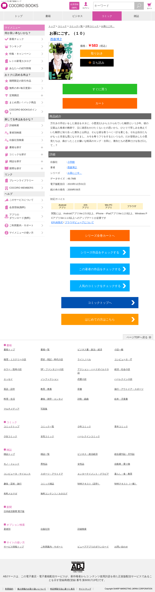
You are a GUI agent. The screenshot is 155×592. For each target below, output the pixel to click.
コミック (107, 16)
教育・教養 (46, 389)
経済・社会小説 (122, 369)
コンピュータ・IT (123, 359)
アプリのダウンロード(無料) (19, 216)
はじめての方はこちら (100, 319)
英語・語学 (9, 389)
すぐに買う (99, 89)
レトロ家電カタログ (20, 61)
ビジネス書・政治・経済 (90, 349)
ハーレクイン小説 (123, 379)
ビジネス (77, 16)
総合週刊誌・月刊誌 (124, 454)
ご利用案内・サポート (21, 225)
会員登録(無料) (17, 207)
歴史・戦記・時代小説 (52, 359)
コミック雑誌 (47, 483)
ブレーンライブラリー (21, 180)
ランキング (15, 46)
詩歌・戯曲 (83, 399)
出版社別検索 (16, 140)
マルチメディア (11, 409)
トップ (19, 16)
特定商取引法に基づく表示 (62, 589)
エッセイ (8, 379)
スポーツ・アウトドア (52, 474)
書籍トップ (9, 349)
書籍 (48, 16)
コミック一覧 (47, 426)
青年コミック (121, 426)
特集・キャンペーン (20, 53)
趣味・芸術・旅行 (13, 483)
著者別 (7, 529)
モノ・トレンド (11, 464)
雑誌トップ (9, 454)
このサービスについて (21, 199)
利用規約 (9, 589)
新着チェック (16, 39)
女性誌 (81, 464)
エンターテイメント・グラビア (93, 474)
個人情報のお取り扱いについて (31, 589)
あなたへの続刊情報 (20, 68)
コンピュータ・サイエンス (17, 474)
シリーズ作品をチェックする (99, 252)
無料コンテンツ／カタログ (54, 493)
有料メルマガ (10, 493)
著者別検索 (15, 132)
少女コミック (10, 436)
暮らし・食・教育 (123, 474)
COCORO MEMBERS (21, 187)
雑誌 (136, 16)
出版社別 (45, 529)
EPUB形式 (57, 222)
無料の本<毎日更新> (20, 88)
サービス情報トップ (14, 546)
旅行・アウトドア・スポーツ (128, 389)
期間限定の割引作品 (20, 80)
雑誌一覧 (45, 454)
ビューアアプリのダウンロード (93, 546)
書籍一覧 (45, 349)
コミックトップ (11, 426)
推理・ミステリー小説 (15, 359)
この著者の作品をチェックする (100, 269)
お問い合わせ (121, 546)
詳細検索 (14, 125)
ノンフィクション (49, 379)
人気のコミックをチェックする (100, 286)
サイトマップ (85, 589)
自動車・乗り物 (122, 464)
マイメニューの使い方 (21, 232)
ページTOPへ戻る (137, 337)
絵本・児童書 (121, 399)
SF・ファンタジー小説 (52, 369)
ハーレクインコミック (89, 436)
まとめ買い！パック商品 (22, 102)
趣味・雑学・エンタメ (52, 399)
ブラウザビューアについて (79, 222)
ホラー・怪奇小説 (13, 369)
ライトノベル (84, 359)
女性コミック (47, 436)
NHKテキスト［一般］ (125, 483)
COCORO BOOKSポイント (23, 111)
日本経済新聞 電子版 (14, 511)
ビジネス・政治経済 (88, 454)
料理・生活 (9, 399)
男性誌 (44, 464)
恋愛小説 (82, 379)
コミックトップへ (100, 302)
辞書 (80, 389)
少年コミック (84, 426)
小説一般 (118, 349)
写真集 (44, 409)
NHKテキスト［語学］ (89, 483)
